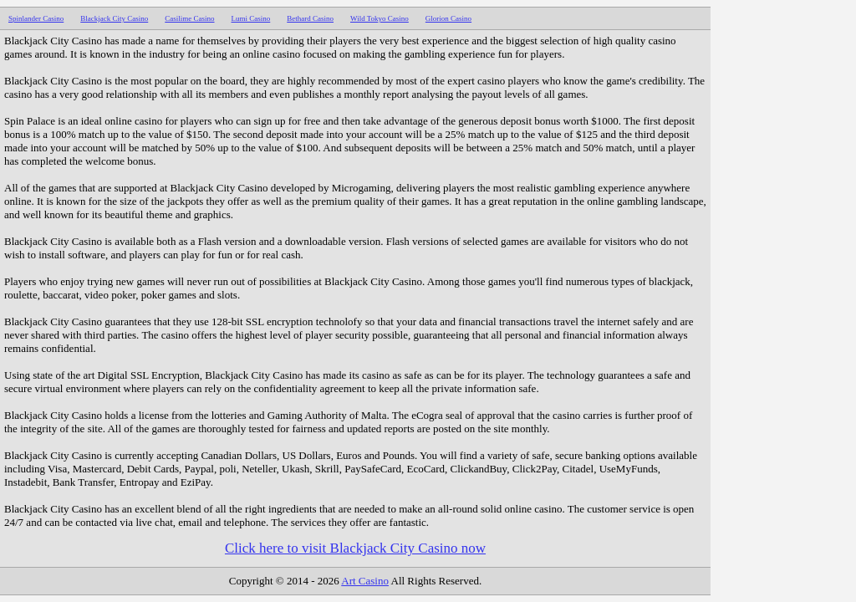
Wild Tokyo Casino (379, 18)
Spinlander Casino (36, 18)
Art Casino (365, 580)
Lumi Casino (251, 18)
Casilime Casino (189, 18)
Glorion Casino (448, 18)
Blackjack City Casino (114, 18)
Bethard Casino (310, 18)
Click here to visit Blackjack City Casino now (355, 548)
